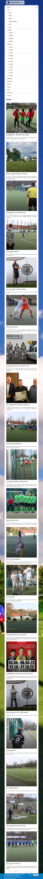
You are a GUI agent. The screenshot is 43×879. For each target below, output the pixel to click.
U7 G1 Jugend (11, 72)
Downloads (9, 95)
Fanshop (8, 89)
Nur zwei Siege (10, 597)
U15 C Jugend (11, 52)
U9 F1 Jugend (11, 67)
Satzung (10, 27)
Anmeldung (10, 18)
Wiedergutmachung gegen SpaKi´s (16, 634)
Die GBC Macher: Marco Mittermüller (17, 712)
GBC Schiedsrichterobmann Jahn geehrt (18, 405)
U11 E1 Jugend (11, 61)
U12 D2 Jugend (11, 58)
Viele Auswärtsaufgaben (13, 559)
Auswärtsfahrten (11, 750)
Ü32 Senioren (11, 38)
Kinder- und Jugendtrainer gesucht (16, 173)
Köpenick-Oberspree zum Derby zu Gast (18, 366)
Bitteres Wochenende (12, 520)
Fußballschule (9, 81)
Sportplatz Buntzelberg (13, 21)
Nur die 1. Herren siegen (13, 863)
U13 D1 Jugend (11, 55)
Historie (10, 24)
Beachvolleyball (10, 92)
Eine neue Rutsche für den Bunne (16, 825)
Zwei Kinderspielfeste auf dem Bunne (17, 481)
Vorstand (10, 15)
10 (21, 872)
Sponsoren (9, 87)
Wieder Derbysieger (12, 327)
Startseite (9, 7)
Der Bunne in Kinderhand (13, 443)
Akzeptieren (30, 875)
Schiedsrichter (9, 78)
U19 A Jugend (11, 47)
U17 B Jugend (11, 49)
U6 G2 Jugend (11, 75)
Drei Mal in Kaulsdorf (12, 251)
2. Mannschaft (11, 35)
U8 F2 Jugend (11, 69)
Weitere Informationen (11, 878)
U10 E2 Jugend (11, 64)
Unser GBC (10, 12)
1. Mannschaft (11, 32)
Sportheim (8, 84)
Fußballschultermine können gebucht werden (19, 673)
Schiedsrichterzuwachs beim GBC (16, 212)
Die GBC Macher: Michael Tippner (16, 289)
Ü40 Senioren (11, 41)
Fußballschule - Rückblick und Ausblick (17, 135)
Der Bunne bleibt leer (12, 788)
